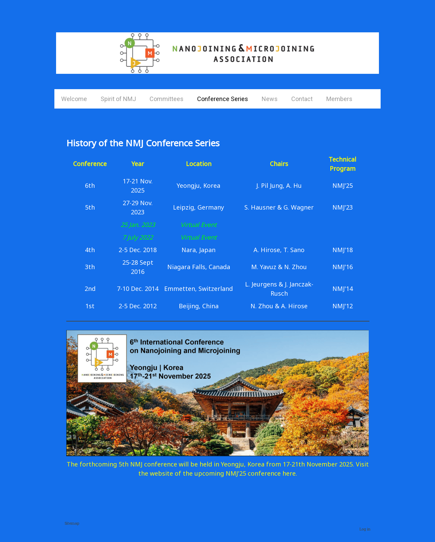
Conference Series (222, 98)
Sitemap (72, 523)
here (289, 473)
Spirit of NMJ (118, 98)
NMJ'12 (342, 306)
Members (339, 98)
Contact (302, 98)
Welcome (74, 98)
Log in (365, 528)
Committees (167, 98)
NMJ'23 (342, 207)
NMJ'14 (342, 288)
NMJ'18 (342, 250)
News (270, 98)
